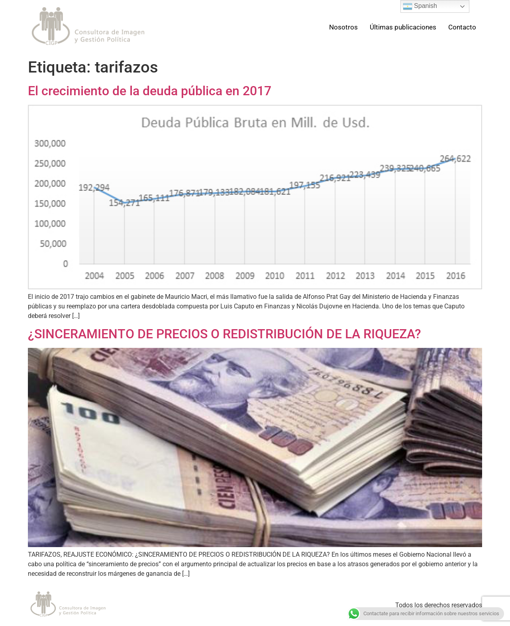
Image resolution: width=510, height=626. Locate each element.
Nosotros (343, 27)
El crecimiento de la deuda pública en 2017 (149, 90)
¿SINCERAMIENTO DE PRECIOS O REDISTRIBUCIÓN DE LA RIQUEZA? (224, 333)
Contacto (462, 27)
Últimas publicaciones (403, 27)
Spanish (420, 6)
